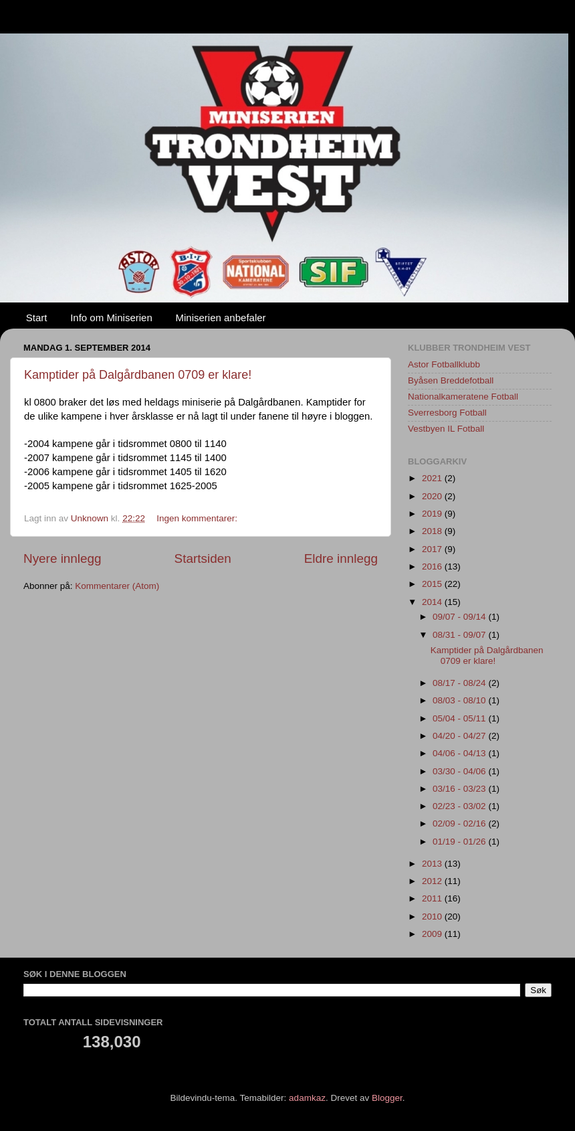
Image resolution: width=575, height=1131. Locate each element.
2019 (433, 514)
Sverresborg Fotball (447, 413)
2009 (433, 934)
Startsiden (203, 558)
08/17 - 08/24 (460, 683)
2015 (433, 584)
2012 (433, 881)
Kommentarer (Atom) (117, 586)
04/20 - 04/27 (460, 736)
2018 (433, 531)
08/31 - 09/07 (460, 635)
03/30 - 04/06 (460, 771)
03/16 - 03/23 (460, 789)
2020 (433, 496)
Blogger (387, 1098)
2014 (433, 602)
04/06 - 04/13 (460, 753)
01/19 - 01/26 (460, 842)
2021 (433, 478)
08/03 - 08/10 (460, 700)
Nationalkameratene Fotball (463, 397)
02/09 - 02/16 (460, 823)
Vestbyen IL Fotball (446, 429)
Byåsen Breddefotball (450, 380)
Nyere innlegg (62, 558)
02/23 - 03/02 (460, 806)
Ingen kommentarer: (198, 518)
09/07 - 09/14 (460, 617)
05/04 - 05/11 (460, 718)
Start (36, 317)
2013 (433, 864)
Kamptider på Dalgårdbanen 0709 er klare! (137, 374)
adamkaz (307, 1098)
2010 (433, 916)
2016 (433, 566)
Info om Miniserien (111, 317)
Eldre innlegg (341, 558)
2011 (433, 898)
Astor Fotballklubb (444, 364)
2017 (433, 549)
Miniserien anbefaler (221, 317)
